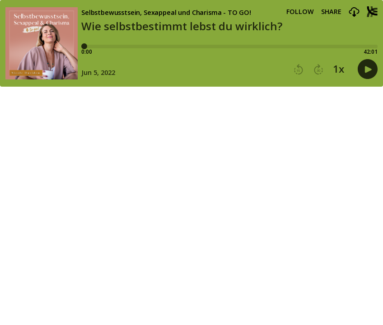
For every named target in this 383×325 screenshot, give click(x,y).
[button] (354, 12)
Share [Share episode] (331, 12)
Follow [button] (300, 12)
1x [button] (338, 69)
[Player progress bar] (229, 46)
